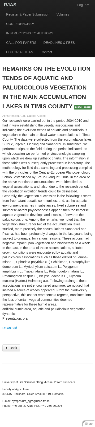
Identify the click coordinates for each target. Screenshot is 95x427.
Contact (46, 52)
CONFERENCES (20, 24)
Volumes (62, 14)
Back (11, 348)
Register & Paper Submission (27, 14)
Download (9, 328)
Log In (83, 5)
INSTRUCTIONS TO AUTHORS (29, 33)
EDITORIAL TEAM (20, 52)
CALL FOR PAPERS (21, 43)
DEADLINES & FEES (59, 43)
